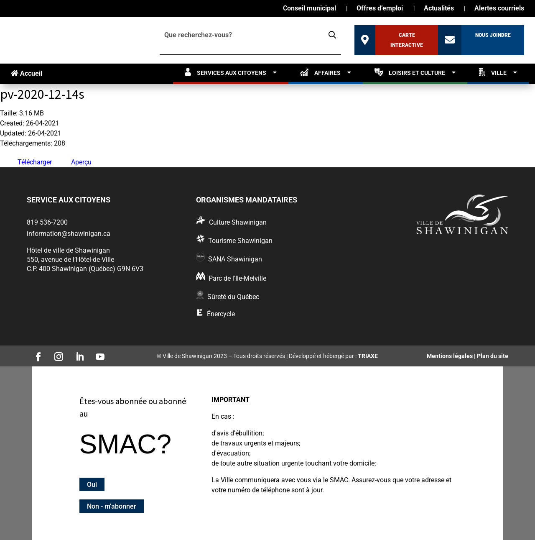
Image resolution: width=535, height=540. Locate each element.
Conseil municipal (309, 8)
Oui (92, 484)
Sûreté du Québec (233, 297)
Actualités (439, 8)
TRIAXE (368, 356)
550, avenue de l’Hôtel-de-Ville (70, 260)
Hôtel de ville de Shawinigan (68, 250)
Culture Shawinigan (238, 222)
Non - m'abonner (111, 506)
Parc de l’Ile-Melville (237, 278)
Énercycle (221, 314)
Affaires (320, 72)
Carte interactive (406, 40)
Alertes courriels (499, 8)
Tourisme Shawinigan (240, 241)
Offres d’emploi (380, 8)
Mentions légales (450, 356)
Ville (493, 72)
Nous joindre (493, 35)
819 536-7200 (47, 222)
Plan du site (492, 356)
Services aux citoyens (225, 72)
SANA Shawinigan (235, 259)
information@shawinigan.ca (68, 234)
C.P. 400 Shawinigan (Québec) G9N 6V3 (85, 269)
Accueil (26, 73)
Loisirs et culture (409, 72)
